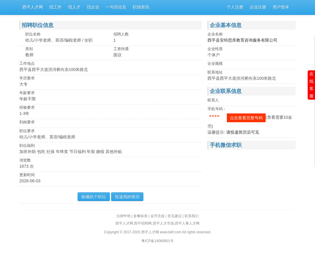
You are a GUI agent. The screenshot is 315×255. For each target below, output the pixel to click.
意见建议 (174, 216)
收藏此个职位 (93, 196)
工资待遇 (121, 49)
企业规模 (215, 63)
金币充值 (157, 216)
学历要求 (27, 78)
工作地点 (27, 63)
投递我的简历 (127, 196)
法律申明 (123, 216)
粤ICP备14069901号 (157, 241)
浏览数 (25, 160)
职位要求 (27, 131)
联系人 (213, 100)
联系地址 (215, 72)
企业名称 (215, 34)
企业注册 (258, 7)
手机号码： (217, 109)
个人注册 (235, 7)
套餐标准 (140, 216)
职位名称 (33, 34)
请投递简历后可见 (242, 132)
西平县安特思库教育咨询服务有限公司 (242, 40)
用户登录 (281, 7)
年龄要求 (27, 93)
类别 (29, 49)
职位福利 (27, 145)
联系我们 (192, 216)
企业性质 (215, 49)
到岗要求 (27, 122)
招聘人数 (121, 34)
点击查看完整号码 (246, 117)
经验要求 (27, 107)
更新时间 (27, 175)
